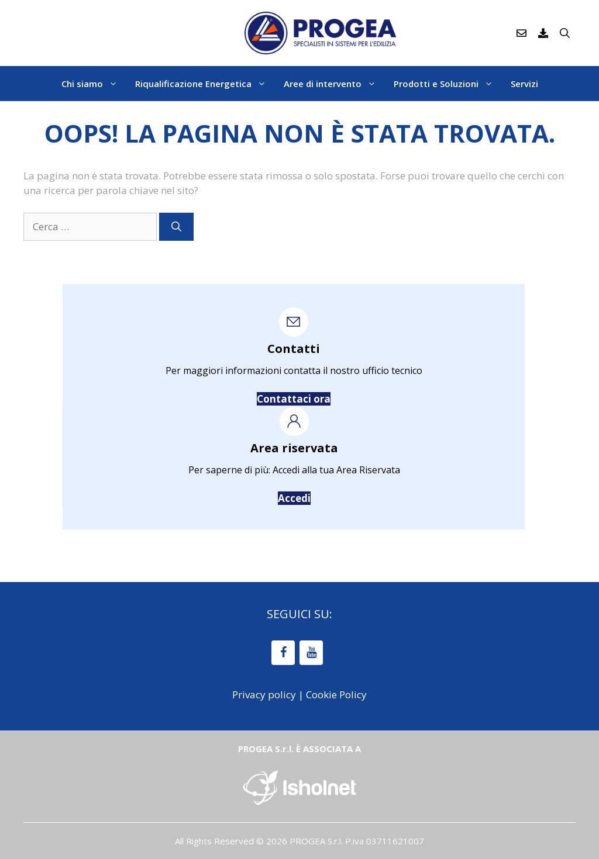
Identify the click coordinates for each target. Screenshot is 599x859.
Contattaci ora (294, 399)
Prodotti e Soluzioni (448, 83)
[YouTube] (311, 652)
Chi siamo (93, 83)
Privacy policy (264, 694)
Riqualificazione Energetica (205, 83)
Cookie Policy (336, 694)
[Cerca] (176, 227)
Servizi (524, 83)
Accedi (294, 498)
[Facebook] (283, 652)
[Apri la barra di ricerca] (565, 33)
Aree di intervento (334, 83)
